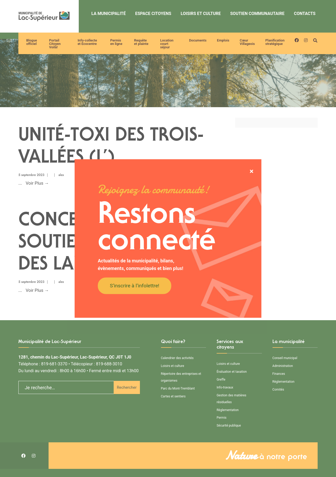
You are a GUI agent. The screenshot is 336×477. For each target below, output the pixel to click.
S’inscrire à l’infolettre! (134, 285)
